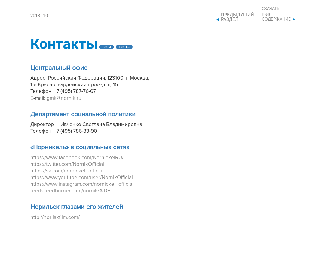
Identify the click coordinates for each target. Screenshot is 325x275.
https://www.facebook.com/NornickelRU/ (77, 157)
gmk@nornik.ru (64, 98)
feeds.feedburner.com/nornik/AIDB (70, 191)
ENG (266, 14)
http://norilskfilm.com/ (55, 217)
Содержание (276, 19)
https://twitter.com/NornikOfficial (67, 164)
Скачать (270, 8)
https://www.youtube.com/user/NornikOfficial (81, 177)
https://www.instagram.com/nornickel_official (81, 184)
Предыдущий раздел (237, 17)
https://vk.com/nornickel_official (66, 171)
